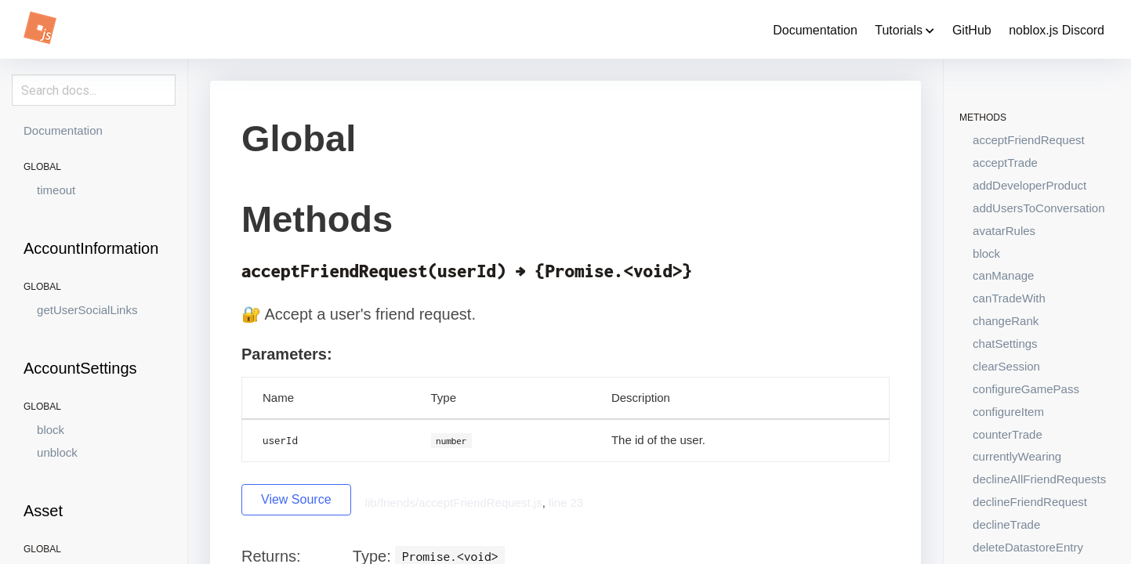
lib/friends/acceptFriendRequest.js (453, 502)
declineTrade (1006, 524)
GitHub (971, 30)
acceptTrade (1005, 162)
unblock (57, 452)
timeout (56, 190)
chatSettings (1005, 343)
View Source (296, 499)
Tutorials (904, 30)
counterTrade (1007, 434)
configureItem (1008, 411)
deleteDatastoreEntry (1028, 547)
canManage (1003, 275)
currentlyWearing (1017, 456)
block (50, 429)
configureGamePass (1026, 389)
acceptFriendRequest (1029, 139)
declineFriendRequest (1030, 501)
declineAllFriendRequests (1039, 479)
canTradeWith (1009, 298)
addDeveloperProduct (1029, 185)
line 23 (566, 502)
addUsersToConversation (1038, 208)
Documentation (815, 30)
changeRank (1006, 320)
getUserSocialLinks (87, 309)
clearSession (1006, 366)
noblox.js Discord (1056, 30)
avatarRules (1004, 230)
